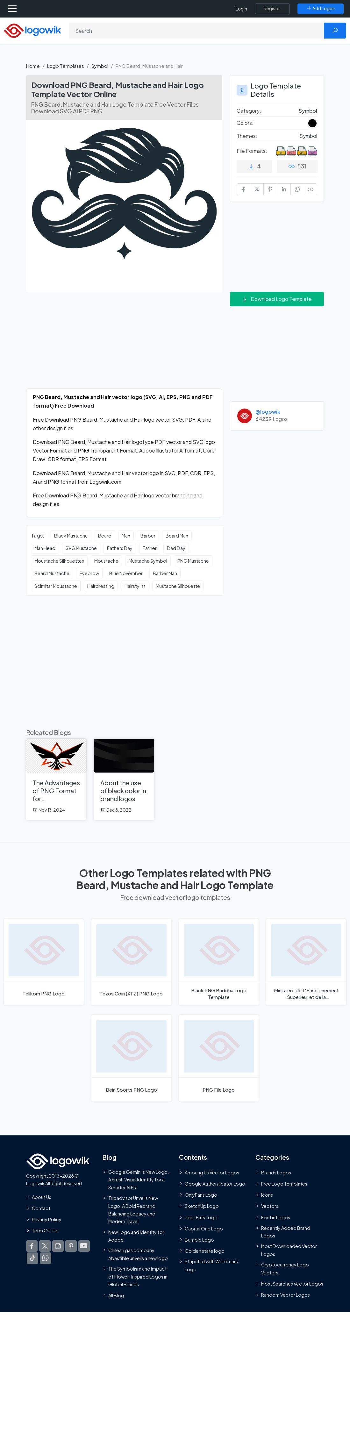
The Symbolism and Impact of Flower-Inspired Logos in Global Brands (138, 1276)
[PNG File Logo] (219, 1058)
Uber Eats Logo (201, 1217)
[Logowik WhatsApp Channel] (45, 1258)
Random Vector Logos (285, 1295)
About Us (41, 1197)
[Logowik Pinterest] (71, 1246)
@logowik (267, 411)
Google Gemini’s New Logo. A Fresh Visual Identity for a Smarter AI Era (138, 1179)
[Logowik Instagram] (58, 1246)
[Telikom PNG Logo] (44, 962)
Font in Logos (275, 1217)
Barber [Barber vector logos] (147, 535)
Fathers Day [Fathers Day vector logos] (119, 548)
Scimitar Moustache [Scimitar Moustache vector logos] (55, 586)
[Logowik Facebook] (32, 1246)
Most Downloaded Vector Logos (289, 1250)
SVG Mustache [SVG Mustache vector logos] (81, 548)
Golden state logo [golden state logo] (205, 1251)
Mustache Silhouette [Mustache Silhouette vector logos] (178, 586)
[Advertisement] (124, 343)
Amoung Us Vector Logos (212, 1172)
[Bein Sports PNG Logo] (131, 1058)
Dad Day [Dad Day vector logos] (176, 548)
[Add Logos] (320, 9)
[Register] (272, 9)
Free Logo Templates (284, 1184)
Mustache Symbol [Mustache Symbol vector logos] (148, 561)
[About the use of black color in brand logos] (124, 779)
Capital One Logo (204, 1228)
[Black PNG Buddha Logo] (219, 962)
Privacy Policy (46, 1219)
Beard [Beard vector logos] (104, 535)
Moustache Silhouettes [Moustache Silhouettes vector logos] (59, 561)
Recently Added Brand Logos (285, 1231)
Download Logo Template (277, 299)
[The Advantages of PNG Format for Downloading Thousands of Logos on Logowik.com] (56, 779)
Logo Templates (65, 66)
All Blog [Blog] (116, 1295)
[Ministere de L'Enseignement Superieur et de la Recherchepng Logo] (306, 962)
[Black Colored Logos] (312, 123)
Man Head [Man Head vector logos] (44, 548)
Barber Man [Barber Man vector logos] (165, 573)
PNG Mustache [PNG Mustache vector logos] (193, 561)
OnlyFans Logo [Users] (201, 1195)
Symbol (99, 66)
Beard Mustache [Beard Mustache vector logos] (51, 573)
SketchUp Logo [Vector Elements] (202, 1206)
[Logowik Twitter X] (45, 1246)
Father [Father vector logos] (150, 548)
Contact (41, 1208)
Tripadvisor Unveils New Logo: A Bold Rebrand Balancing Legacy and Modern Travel (133, 1209)
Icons (267, 1195)
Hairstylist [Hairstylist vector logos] (135, 586)
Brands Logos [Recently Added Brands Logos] (276, 1172)
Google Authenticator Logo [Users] (215, 1184)
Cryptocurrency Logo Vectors (285, 1268)
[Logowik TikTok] (32, 1258)
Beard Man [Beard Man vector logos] (177, 535)
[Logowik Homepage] (32, 30)
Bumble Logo (199, 1240)
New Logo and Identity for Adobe (136, 1235)
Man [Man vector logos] (126, 535)
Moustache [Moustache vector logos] (106, 561)
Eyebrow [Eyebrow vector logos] (89, 573)
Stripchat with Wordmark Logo (211, 1265)
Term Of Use (45, 1230)
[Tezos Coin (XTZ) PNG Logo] (131, 962)
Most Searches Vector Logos (292, 1283)
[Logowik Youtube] (84, 1246)
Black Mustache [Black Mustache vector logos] (71, 535)
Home (33, 66)
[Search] (196, 31)
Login (241, 8)
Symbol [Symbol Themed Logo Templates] (308, 135)
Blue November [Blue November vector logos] (126, 573)
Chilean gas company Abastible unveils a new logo (138, 1254)
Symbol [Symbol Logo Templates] (308, 110)
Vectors (269, 1206)
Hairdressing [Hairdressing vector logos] (100, 586)
